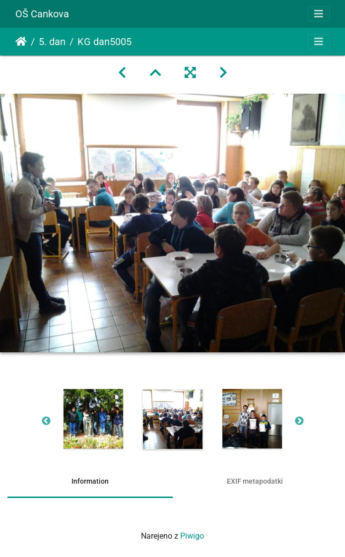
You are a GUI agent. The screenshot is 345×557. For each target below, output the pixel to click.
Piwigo (192, 536)
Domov (21, 41)
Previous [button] (46, 421)
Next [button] (299, 421)
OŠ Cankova (42, 14)
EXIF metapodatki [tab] (255, 481)
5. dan (52, 42)
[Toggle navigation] (319, 13)
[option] (93, 418)
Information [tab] (90, 481)
